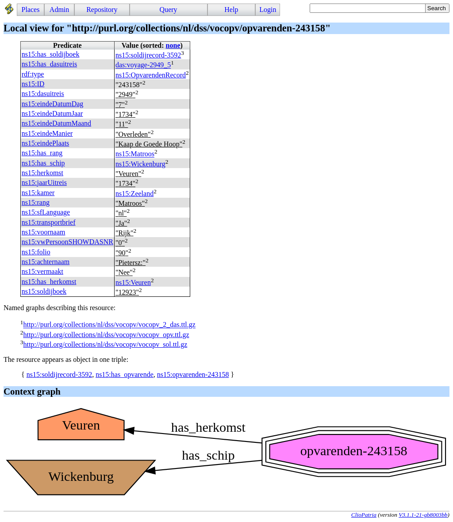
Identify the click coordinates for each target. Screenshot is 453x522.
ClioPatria (363, 514)
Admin (59, 9)
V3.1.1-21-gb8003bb (423, 514)
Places (31, 9)
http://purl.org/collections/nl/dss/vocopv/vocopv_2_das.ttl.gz (109, 325)
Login (267, 9)
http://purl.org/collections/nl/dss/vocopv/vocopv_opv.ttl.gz (106, 334)
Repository (101, 9)
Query (168, 9)
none (173, 45)
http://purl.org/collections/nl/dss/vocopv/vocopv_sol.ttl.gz (105, 344)
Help (231, 9)
